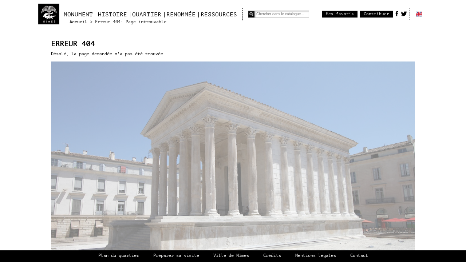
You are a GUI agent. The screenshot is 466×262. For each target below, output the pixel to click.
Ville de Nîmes (231, 255)
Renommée (181, 14)
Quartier (146, 14)
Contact (359, 255)
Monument (78, 14)
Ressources (219, 14)
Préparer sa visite (176, 255)
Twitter (404, 13)
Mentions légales (315, 255)
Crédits (272, 255)
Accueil (78, 22)
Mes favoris (340, 14)
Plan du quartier (118, 255)
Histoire (112, 14)
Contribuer (376, 14)
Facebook (396, 13)
